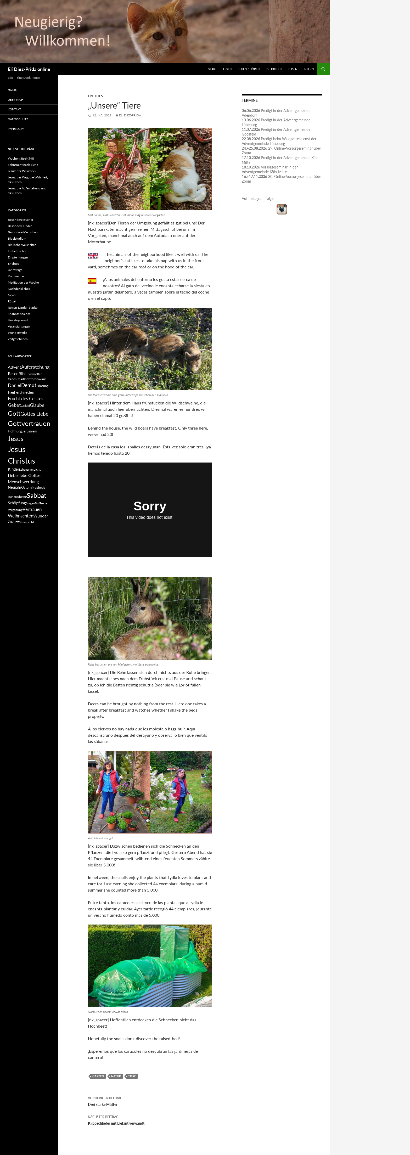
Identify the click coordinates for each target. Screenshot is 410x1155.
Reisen (292, 69)
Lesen (227, 69)
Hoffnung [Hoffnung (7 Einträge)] (15, 431)
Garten (98, 1076)
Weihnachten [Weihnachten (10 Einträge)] (20, 516)
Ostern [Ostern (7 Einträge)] (26, 487)
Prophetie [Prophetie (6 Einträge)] (38, 487)
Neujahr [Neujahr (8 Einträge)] (14, 487)
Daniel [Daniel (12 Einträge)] (14, 385)
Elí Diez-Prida (130, 115)
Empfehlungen (18, 257)
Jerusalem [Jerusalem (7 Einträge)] (29, 431)
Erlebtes (95, 96)
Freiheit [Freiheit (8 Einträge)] (14, 392)
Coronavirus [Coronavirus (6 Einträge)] (38, 379)
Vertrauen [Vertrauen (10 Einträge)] (32, 509)
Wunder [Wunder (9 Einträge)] (40, 515)
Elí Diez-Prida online (29, 69)
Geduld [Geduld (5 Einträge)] (25, 405)
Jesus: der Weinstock (22, 171)
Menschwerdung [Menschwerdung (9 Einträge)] (23, 481)
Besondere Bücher (20, 220)
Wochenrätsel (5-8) (21, 158)
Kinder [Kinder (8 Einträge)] (13, 469)
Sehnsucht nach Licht (23, 165)
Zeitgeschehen (18, 339)
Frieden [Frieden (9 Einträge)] (27, 392)
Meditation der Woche (23, 282)
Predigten (274, 69)
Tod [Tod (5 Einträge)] (37, 503)
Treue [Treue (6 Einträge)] (43, 503)
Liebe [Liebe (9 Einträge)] (13, 475)
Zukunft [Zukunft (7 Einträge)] (14, 522)
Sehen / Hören (249, 69)
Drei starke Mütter (150, 1101)
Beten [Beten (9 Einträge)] (13, 373)
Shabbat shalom (19, 314)
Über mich (15, 99)
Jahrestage (15, 270)
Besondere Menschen (23, 232)
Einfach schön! (18, 251)
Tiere (132, 1076)
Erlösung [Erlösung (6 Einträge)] (42, 386)
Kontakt (14, 109)
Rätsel (12, 301)
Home (12, 89)
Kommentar (16, 276)
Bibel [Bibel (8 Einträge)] (23, 373)
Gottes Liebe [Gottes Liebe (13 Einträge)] (34, 414)
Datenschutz (18, 119)
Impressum (16, 129)
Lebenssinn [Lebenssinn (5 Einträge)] (26, 469)
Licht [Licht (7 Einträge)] (37, 469)
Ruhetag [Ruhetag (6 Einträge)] (21, 497)
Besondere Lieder (20, 226)
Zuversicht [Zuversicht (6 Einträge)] (27, 522)
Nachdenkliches (19, 289)
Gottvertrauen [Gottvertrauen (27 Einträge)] (29, 423)
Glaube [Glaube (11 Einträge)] (37, 405)
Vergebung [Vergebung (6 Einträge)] (15, 510)
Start (212, 69)
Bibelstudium (17, 238)
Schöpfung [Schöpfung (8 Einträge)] (17, 503)
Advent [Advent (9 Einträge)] (14, 366)
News (11, 295)
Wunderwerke (17, 333)
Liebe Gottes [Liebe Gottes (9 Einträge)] (29, 475)
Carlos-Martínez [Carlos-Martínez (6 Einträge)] (19, 379)
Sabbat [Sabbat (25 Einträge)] (36, 495)
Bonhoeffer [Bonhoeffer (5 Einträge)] (34, 374)
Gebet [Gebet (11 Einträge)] (14, 405)
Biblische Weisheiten (22, 245)
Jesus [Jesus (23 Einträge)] (16, 438)
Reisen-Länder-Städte (22, 307)
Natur (116, 1076)
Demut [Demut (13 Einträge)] (28, 385)
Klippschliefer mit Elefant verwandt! (150, 1119)
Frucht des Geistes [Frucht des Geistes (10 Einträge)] (25, 398)
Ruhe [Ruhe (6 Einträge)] (11, 497)
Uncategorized (18, 320)
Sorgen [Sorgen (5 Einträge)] (30, 503)
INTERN (309, 69)
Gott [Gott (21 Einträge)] (14, 413)
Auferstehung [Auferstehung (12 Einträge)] (35, 367)
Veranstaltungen (19, 326)
